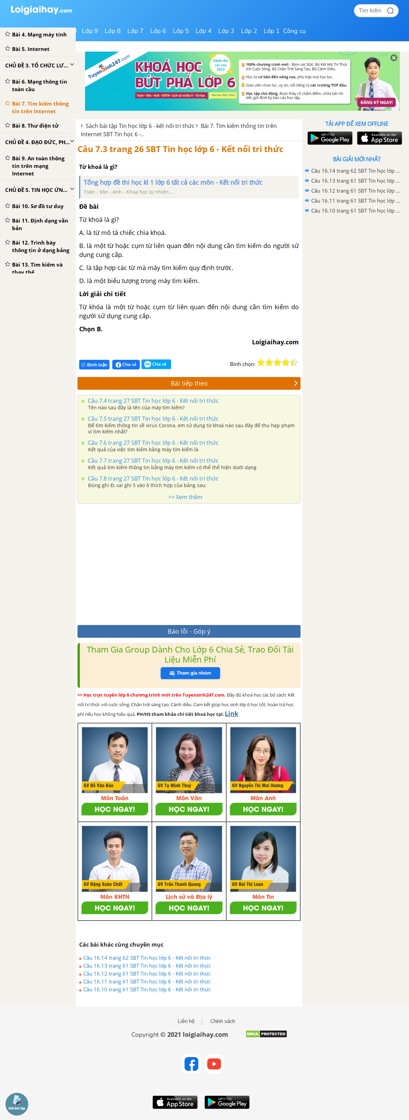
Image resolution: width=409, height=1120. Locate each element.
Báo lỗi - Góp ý (189, 631)
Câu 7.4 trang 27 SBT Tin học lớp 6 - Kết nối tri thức (152, 401)
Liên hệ (186, 1021)
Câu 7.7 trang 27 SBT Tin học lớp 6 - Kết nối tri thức (152, 460)
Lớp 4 (204, 31)
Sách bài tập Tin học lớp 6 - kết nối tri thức (140, 126)
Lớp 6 (158, 31)
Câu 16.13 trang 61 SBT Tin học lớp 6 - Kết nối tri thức (147, 965)
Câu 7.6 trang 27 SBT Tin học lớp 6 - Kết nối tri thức (152, 442)
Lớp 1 (272, 31)
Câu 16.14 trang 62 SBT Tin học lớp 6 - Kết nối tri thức (147, 957)
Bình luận (94, 364)
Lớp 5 (181, 31)
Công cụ (294, 31)
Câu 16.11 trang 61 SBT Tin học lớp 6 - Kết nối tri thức (147, 981)
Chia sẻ (126, 365)
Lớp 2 (249, 31)
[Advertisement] (189, 562)
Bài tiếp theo (234, 383)
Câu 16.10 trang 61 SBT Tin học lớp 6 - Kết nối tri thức (147, 989)
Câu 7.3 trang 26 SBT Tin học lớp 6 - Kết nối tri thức (180, 148)
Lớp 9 (90, 31)
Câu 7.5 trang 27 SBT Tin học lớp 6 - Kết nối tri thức (152, 418)
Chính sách (222, 1021)
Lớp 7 (135, 31)
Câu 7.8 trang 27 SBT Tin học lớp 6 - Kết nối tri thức (152, 478)
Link (231, 713)
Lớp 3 (226, 31)
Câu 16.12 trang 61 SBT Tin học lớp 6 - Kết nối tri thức (147, 973)
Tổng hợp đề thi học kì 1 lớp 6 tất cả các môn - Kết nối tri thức (173, 182)
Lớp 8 (113, 31)
